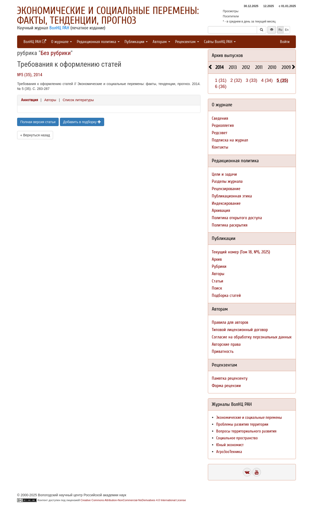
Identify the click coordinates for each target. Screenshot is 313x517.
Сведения (220, 118)
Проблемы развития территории (242, 424)
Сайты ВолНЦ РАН (220, 41)
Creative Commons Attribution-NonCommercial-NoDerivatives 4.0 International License (133, 500)
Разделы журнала (227, 181)
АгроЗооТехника (229, 451)
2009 (286, 67)
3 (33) (251, 80)
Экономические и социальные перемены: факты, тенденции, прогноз (108, 15)
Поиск (217, 288)
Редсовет (219, 132)
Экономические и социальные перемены (249, 417)
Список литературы (78, 100)
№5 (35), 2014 (29, 74)
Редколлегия (223, 125)
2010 (272, 67)
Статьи (217, 281)
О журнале (61, 41)
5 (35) (282, 80)
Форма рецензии (226, 385)
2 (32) (236, 80)
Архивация (221, 210)
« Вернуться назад (35, 135)
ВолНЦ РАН (59, 28)
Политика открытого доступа (237, 217)
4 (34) (267, 80)
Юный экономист (230, 444)
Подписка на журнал (230, 140)
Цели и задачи (224, 174)
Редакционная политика (98, 41)
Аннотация (29, 100)
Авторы (50, 100)
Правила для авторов (230, 322)
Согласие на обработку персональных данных (251, 337)
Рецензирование (226, 188)
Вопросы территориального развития (246, 431)
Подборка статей (226, 295)
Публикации (136, 41)
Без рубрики (56, 53)
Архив (217, 259)
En (287, 30)
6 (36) (220, 86)
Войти (285, 41)
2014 (219, 67)
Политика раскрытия (229, 225)
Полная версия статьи (38, 122)
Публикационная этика (232, 196)
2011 (259, 67)
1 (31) (220, 80)
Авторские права (226, 344)
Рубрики (219, 266)
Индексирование (226, 203)
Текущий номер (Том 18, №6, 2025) (241, 252)
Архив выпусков (227, 55)
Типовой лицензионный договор (240, 329)
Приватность (223, 351)
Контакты (220, 147)
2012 (246, 67)
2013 (233, 67)
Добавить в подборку (82, 122)
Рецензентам (187, 41)
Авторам (161, 41)
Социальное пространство (237, 438)
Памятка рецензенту (229, 378)
